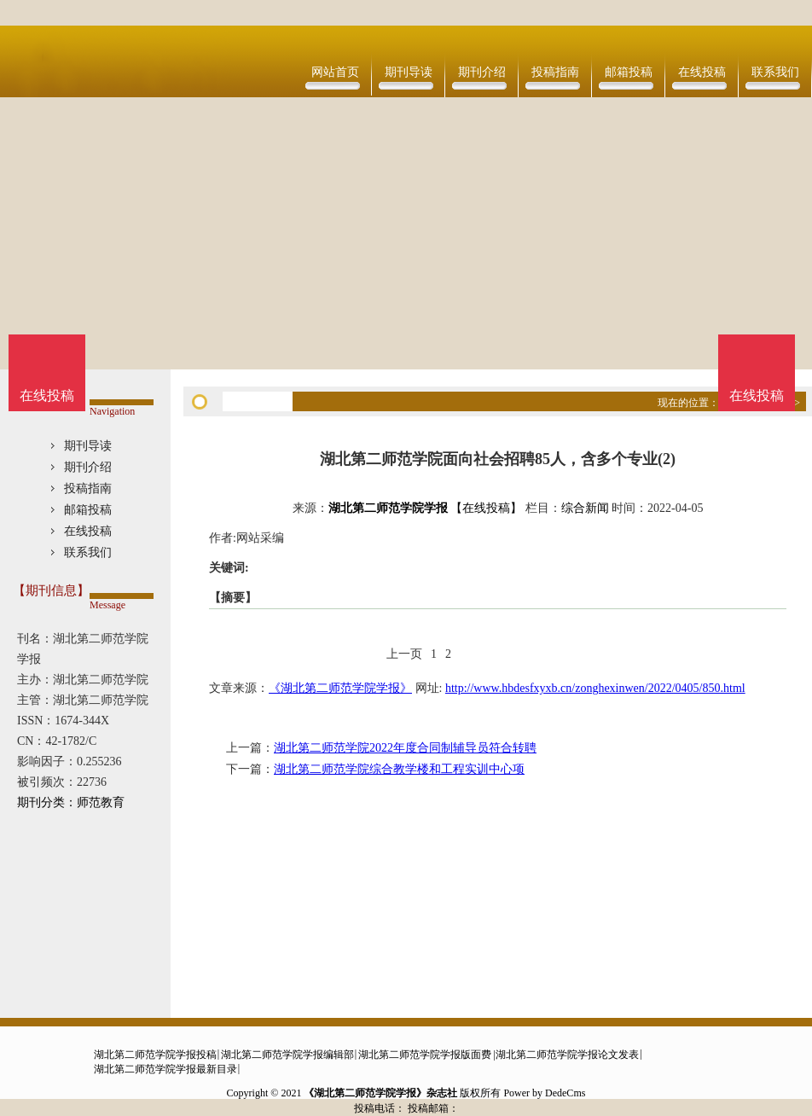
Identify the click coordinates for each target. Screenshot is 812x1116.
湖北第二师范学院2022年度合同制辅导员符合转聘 (405, 747)
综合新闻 (585, 508)
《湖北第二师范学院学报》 (340, 688)
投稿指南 (555, 72)
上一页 (404, 654)
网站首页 (335, 72)
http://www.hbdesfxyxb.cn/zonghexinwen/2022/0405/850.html (595, 688)
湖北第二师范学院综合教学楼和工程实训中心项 (399, 769)
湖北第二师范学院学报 (388, 508)
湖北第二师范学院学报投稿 (155, 1055)
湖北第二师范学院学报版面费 (424, 1055)
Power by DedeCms (544, 1093)
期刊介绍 (482, 72)
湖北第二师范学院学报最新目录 (165, 1069)
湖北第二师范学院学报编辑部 (287, 1055)
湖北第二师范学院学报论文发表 (567, 1055)
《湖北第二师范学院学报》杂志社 (380, 1093)
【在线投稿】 (486, 508)
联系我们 (775, 72)
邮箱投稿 (628, 72)
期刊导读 (408, 72)
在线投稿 (702, 72)
